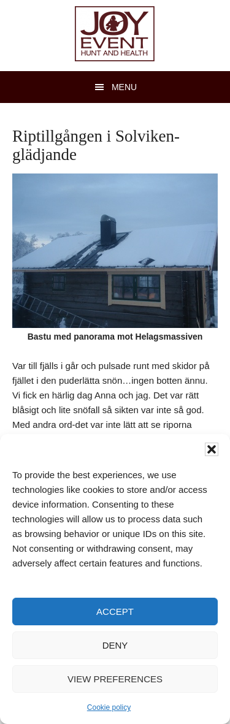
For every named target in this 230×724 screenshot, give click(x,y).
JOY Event (114, 33)
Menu (124, 87)
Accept (115, 611)
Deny (115, 645)
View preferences (115, 679)
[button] (211, 449)
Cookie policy (109, 707)
